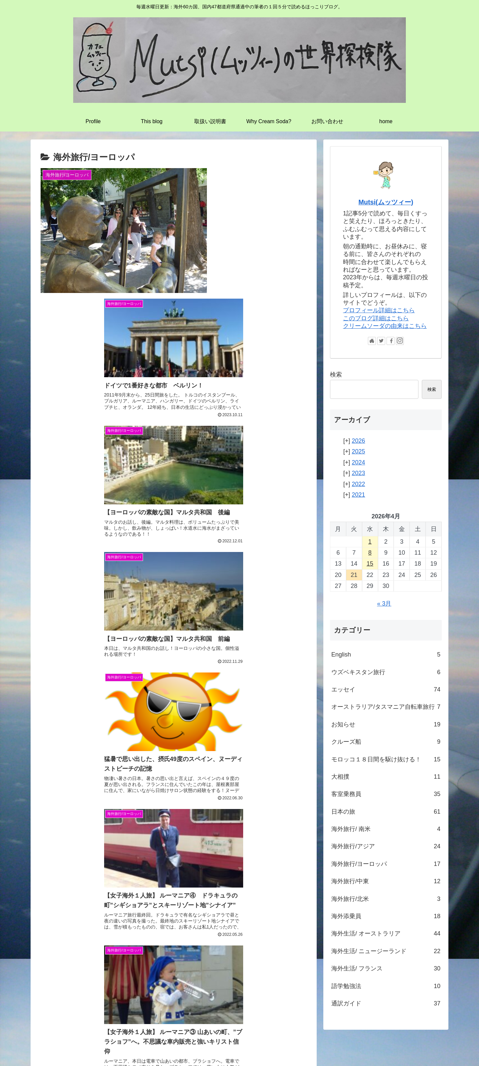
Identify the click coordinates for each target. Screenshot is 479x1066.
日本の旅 (385, 811)
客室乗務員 (385, 794)
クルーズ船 (385, 741)
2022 (358, 484)
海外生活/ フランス (385, 968)
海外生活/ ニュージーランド (385, 951)
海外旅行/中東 (385, 881)
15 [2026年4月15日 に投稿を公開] (370, 563)
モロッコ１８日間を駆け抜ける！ (385, 759)
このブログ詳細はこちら (376, 318)
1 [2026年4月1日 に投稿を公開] (370, 541)
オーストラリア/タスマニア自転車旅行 (385, 706)
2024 (358, 462)
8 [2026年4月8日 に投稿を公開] (370, 552)
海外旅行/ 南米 (385, 829)
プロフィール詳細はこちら (379, 310)
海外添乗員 (385, 916)
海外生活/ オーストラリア (385, 933)
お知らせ (385, 724)
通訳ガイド (385, 1003)
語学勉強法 (385, 986)
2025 (358, 451)
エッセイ (385, 689)
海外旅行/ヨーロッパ (385, 864)
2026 (358, 440)
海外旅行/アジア (385, 846)
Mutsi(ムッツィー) (386, 202)
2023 (358, 473)
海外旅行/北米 (385, 899)
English (385, 654)
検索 (336, 374)
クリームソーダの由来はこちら (385, 326)
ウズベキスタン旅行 (385, 672)
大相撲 (385, 776)
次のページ (174, 797)
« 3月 (384, 603)
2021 (358, 494)
